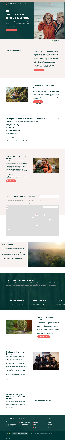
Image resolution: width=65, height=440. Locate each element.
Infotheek (36, 420)
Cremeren (17, 3)
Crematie (36, 422)
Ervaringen (50, 424)
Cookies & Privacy (40, 433)
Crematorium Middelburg (15, 169)
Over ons (49, 420)
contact (36, 200)
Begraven (22, 3)
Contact (49, 427)
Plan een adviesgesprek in (11, 29)
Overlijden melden (53, 3)
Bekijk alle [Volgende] (24, 140)
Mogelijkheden (25, 40)
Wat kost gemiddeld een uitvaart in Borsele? (41, 396)
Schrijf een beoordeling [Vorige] (12, 140)
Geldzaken (36, 427)
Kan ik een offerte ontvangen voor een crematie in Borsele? (42, 401)
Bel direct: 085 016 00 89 (44, 336)
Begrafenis (36, 424)
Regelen (7, 40)
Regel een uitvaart (24, 420)
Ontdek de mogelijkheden (25, 422)
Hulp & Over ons (27, 3)
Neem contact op (38, 101)
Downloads (23, 427)
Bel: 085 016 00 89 (39, 70)
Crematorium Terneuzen (10, 166)
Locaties (15, 40)
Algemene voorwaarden (47, 433)
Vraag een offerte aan (24, 424)
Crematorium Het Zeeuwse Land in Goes (13, 167)
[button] (9, 229)
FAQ (34, 40)
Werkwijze (49, 422)
